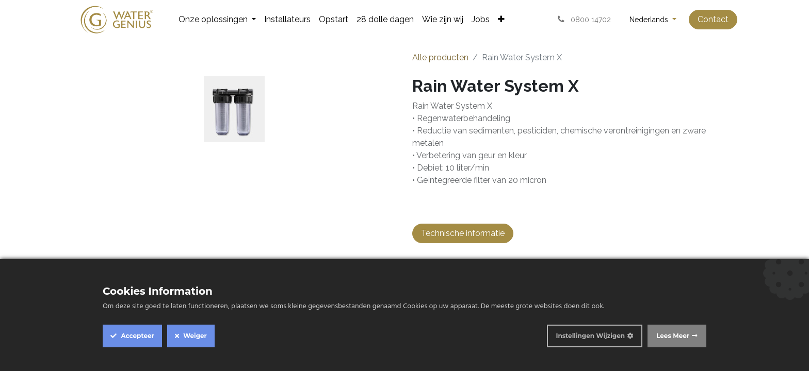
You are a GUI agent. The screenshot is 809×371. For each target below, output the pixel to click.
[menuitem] (217, 19)
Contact (713, 19)
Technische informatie (463, 233)
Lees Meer (672, 336)
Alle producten (440, 57)
